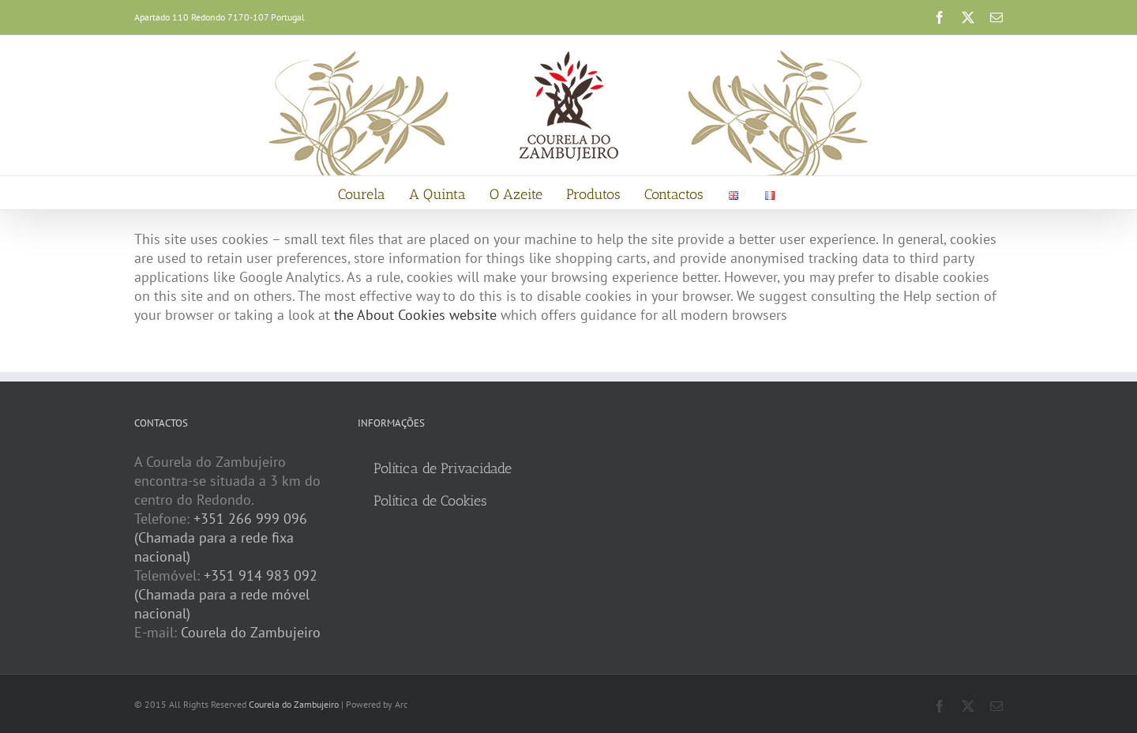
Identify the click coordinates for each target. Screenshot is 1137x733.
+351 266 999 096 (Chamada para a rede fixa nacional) (220, 537)
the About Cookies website (415, 315)
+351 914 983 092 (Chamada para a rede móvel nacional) (225, 594)
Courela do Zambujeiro (251, 632)
